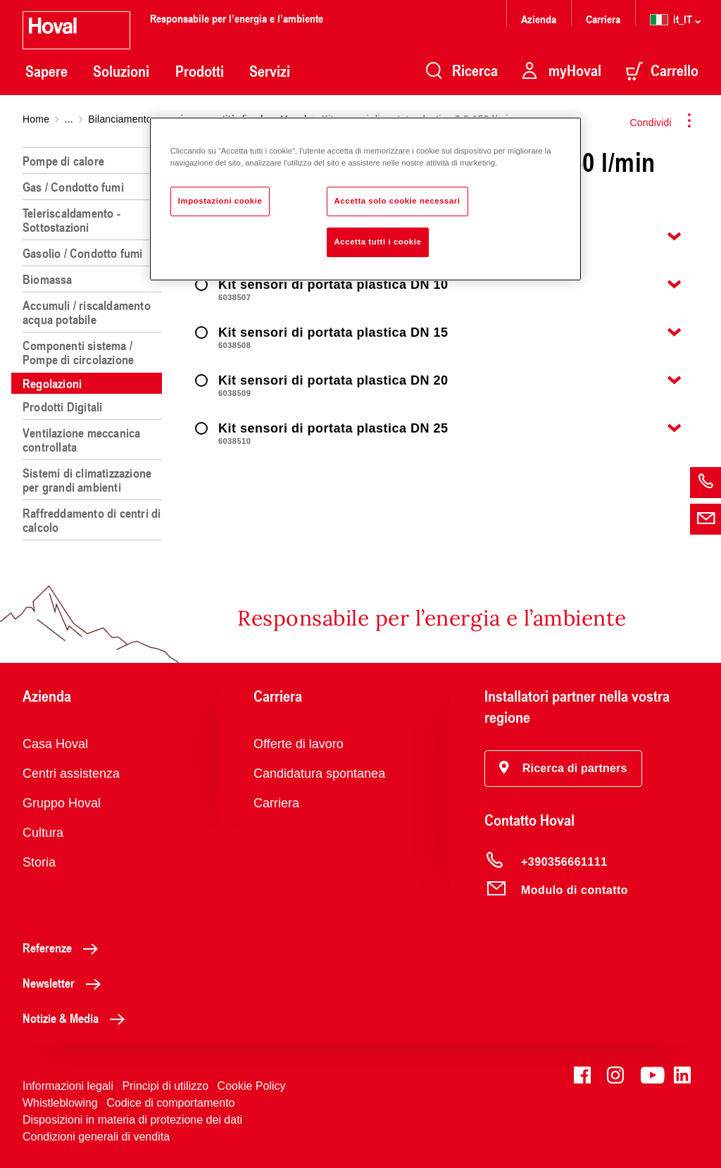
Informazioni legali (68, 1086)
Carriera (603, 19)
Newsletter (65, 983)
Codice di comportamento (170, 1103)
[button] (563, 768)
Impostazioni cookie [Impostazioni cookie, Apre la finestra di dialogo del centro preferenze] (220, 201)
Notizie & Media (77, 1018)
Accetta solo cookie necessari (397, 201)
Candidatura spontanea (319, 773)
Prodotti (199, 71)
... (69, 119)
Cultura (43, 833)
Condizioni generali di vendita (96, 1137)
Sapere (46, 71)
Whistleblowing (60, 1103)
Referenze (64, 947)
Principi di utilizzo (165, 1086)
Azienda (538, 19)
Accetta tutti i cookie (378, 241)
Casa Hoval (55, 744)
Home (36, 119)
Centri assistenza (71, 773)
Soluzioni (121, 71)
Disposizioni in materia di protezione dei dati (132, 1120)
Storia (39, 862)
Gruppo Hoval (62, 803)
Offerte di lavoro (298, 744)
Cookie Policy (252, 1086)
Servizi (269, 71)
